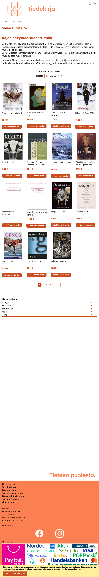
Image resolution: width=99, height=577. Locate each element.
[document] (49, 571)
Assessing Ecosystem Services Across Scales (36, 163)
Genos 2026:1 (8, 261)
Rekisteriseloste (10, 487)
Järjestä (39, 75)
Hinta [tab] (4, 314)
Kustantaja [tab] (7, 305)
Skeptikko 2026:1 (58, 211)
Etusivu (5, 21)
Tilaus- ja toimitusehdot (13, 496)
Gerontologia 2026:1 (35, 261)
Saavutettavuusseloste (13, 493)
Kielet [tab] (4, 311)
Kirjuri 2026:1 (8, 162)
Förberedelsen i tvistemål (9, 213)
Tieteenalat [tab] (7, 308)
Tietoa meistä (8, 484)
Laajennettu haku (10, 499)
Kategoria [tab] (7, 302)
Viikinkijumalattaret (59, 261)
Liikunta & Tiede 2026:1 (85, 113)
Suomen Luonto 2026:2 (61, 162)
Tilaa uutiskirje (9, 490)
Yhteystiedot (8, 502)
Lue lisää (77, 569)
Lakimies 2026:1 (83, 211)
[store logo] (31, 9)
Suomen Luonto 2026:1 (12, 113)
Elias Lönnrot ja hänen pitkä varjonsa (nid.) (85, 163)
